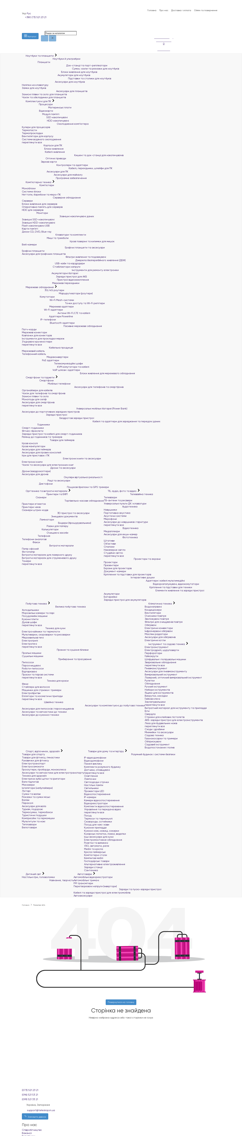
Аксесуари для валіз (34, 806)
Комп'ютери (38, 185)
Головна (151, 10)
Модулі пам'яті (40, 114)
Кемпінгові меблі (93, 858)
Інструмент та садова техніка (165, 644)
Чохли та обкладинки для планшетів (44, 97)
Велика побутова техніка (54, 606)
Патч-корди (29, 329)
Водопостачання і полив (159, 747)
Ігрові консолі (30, 443)
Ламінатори (38, 519)
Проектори (110, 562)
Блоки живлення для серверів (39, 203)
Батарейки (110, 596)
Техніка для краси (45, 680)
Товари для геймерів (48, 440)
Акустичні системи (115, 515)
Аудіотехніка (120, 506)
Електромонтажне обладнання (103, 839)
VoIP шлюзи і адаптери (51, 369)
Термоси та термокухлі (98, 818)
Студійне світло (113, 552)
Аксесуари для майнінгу (52, 174)
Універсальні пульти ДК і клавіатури (125, 503)
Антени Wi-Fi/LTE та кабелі (56, 313)
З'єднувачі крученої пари (37, 341)
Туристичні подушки (34, 815)
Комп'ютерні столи (95, 855)
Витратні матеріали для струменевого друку (49, 557)
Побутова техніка (34, 603)
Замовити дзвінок (35, 1116)
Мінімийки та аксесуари (159, 732)
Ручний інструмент (156, 686)
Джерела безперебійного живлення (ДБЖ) (74, 260)
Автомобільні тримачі (86, 880)
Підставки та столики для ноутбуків (66, 78)
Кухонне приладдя (95, 827)
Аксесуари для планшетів (54, 91)
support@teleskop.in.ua (41, 1110)
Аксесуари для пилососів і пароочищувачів (48, 708)
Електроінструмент (157, 647)
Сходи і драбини (155, 729)
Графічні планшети (33, 250)
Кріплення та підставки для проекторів (127, 574)
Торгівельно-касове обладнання (63, 500)
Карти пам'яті (30, 228)
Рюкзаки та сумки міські (36, 796)
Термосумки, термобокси (37, 812)
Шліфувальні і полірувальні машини (165, 659)
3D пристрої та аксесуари (56, 513)
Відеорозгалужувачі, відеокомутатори (151, 583)
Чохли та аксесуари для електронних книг (48, 464)
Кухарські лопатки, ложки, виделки (105, 833)
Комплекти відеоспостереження (103, 806)
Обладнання (152, 683)
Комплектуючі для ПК (37, 101)
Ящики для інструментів (159, 692)
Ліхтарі (26, 790)
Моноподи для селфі (34, 399)
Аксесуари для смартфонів (38, 402)
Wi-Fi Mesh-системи (48, 300)
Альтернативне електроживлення (104, 864)
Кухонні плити (30, 619)
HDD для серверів (32, 209)
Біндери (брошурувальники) (56, 522)
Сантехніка (91, 870)
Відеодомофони (93, 760)
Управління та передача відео (102, 809)
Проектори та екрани (132, 558)
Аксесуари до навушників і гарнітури (126, 521)
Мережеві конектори (34, 332)
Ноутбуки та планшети (38, 55)
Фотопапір (28, 551)
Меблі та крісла (93, 848)
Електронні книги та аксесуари (61, 458)
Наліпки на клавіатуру (35, 84)
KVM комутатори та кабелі (55, 366)
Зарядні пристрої (44, 414)
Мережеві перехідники (50, 283)
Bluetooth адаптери (48, 322)
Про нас (163, 10)
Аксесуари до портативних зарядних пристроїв (51, 411)
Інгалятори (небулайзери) (37, 787)
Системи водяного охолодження (41, 139)
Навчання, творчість (48, 880)
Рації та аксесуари (46, 480)
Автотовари (83, 874)
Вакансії (27, 1133)
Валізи (25, 799)
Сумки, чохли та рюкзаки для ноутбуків (70, 68)
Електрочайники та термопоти (41, 631)
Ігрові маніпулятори (33, 446)
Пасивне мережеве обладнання (62, 326)
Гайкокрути (151, 656)
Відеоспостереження (97, 794)
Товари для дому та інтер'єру (104, 751)
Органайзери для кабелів (37, 390)
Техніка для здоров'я (34, 775)
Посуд (88, 815)
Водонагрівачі (153, 606)
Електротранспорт (34, 763)
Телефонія (36, 535)
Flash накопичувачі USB (36, 225)
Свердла (150, 714)
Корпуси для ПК (42, 145)
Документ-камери (115, 571)
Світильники (91, 788)
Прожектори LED (94, 791)
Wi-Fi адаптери (42, 309)
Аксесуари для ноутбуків (53, 81)
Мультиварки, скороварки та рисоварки (46, 634)
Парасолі (27, 802)
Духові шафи (29, 622)
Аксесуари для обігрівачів (160, 637)
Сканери (34, 497)
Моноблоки (29, 188)
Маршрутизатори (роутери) (57, 293)
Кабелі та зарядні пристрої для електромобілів (102, 892)
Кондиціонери (153, 609)
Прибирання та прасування (56, 659)
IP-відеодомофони (95, 757)
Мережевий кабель (33, 350)
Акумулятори (111, 593)
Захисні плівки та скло (35, 396)
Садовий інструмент (157, 744)
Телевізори (110, 497)
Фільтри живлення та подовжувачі (64, 256)
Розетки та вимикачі (96, 842)
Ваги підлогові (30, 781)
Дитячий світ (32, 874)
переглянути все (32, 142)
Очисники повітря (155, 615)
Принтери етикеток (34, 503)
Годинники (36, 424)
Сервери (27, 200)
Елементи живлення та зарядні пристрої (154, 590)
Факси (31, 542)
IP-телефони (39, 319)
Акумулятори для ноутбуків (56, 75)
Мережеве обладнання (38, 287)
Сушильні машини (32, 656)
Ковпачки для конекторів (37, 335)
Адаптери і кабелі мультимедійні (144, 580)
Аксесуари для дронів (35, 474)
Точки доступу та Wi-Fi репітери (63, 303)
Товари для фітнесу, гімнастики (41, 757)
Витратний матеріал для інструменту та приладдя (176, 707)
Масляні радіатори (156, 634)
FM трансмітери (83, 883)
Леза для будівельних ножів (161, 723)
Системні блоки (31, 191)
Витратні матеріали (48, 545)
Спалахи (109, 546)
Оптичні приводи (44, 158)
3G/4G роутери (43, 290)
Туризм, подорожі (32, 809)
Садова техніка (154, 735)
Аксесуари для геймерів (36, 449)
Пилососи (28, 662)
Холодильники (30, 609)
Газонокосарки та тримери (161, 738)
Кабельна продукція (47, 347)
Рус (29, 13)
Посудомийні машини (34, 615)
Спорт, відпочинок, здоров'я (41, 751)
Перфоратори (153, 653)
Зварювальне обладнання (160, 662)
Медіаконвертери (45, 356)
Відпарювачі (29, 671)
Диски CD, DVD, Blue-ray (36, 231)
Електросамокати (33, 766)
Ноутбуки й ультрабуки (51, 58)
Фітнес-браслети (32, 430)
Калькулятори (40, 529)
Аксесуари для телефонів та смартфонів (72, 386)
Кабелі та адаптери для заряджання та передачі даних (91, 421)
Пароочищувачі (31, 665)
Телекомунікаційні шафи (52, 363)
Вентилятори (153, 612)
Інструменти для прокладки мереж (43, 338)
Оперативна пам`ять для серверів (42, 206)
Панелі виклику (93, 763)
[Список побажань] (155, 26)
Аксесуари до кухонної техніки (40, 714)
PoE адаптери (40, 360)
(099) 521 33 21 (30, 1099)
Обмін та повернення (205, 10)
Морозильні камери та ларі (38, 612)
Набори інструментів (157, 689)
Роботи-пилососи (33, 668)
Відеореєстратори (96, 803)
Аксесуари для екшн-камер (120, 534)
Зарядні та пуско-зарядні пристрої (117, 889)
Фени (25, 683)
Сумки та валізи (31, 793)
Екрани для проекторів (118, 568)
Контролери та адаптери (55, 165)
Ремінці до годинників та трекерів (42, 436)
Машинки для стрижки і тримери (41, 690)
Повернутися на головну (121, 1002)
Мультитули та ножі (33, 821)
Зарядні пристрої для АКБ (54, 276)
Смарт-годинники (33, 427)
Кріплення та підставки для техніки (148, 587)
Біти (147, 710)
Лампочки (90, 778)
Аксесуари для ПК (45, 171)
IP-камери (90, 797)
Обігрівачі (150, 625)
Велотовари (29, 827)
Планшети (36, 62)
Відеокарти (37, 110)
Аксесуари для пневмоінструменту (166, 671)
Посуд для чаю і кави (96, 824)
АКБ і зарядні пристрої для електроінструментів (174, 720)
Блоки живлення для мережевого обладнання (78, 373)
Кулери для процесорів (36, 127)
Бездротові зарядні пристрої (58, 418)
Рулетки (150, 680)
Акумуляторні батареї (50, 273)
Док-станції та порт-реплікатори (64, 65)
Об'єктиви (110, 543)
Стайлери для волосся (36, 686)
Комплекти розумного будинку (102, 766)
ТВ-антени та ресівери (118, 500)
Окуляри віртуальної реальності (62, 477)
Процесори (37, 104)
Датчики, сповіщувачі (97, 769)
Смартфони (38, 380)
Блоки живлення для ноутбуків (59, 71)
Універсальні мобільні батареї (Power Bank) (74, 408)
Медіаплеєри (112, 531)
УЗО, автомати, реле (96, 845)
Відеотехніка (121, 528)
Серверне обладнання (51, 197)
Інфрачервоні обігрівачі (158, 631)
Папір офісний (30, 548)
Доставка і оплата (181, 10)
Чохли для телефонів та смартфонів (43, 393)
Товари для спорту (33, 754)
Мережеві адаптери (48, 306)
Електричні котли (155, 640)
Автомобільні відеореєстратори (93, 877)
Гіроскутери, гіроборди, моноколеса (44, 769)
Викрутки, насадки (156, 695)
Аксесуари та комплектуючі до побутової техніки (83, 705)
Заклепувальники (155, 701)
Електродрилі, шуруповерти (162, 650)
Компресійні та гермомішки (38, 818)
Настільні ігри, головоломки (38, 877)
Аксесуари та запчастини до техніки (44, 711)
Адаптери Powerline (47, 316)
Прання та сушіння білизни (55, 649)
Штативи (109, 540)
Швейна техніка (42, 702)
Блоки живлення (42, 148)
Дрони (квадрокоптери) (36, 471)
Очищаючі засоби (45, 532)
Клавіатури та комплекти (54, 234)
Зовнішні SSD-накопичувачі (38, 219)
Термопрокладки (32, 133)
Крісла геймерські (95, 852)
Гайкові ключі (152, 698)
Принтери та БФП (45, 494)
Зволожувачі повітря (157, 618)
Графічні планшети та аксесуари (63, 247)
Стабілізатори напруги (51, 266)
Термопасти (29, 130)
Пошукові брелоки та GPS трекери (65, 487)
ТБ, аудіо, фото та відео (120, 490)
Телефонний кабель (34, 353)
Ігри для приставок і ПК (36, 455)
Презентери (111, 565)
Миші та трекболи (45, 238)
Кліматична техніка (158, 603)
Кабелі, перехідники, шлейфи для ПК (67, 168)
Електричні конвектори (159, 628)
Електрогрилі (30, 640)
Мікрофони (110, 518)
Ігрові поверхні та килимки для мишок (68, 241)
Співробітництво (32, 1129)
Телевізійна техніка (128, 494)
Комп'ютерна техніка (37, 182)
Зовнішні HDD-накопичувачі (38, 222)
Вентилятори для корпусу (37, 136)
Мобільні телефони (46, 383)
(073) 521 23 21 (30, 1090)
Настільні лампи (93, 785)
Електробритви (31, 693)
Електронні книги (32, 461)
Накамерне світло (115, 549)
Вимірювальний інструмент (161, 674)
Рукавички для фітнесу (35, 760)
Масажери (28, 784)
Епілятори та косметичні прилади (42, 696)
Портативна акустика (117, 512)
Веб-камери (29, 244)
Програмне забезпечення (54, 178)
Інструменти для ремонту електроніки (70, 270)
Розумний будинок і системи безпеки (129, 754)
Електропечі (29, 643)
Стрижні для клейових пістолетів (164, 717)
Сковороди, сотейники (98, 821)
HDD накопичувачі (45, 120)
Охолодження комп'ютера (55, 123)
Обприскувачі (153, 741)
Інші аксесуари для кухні (98, 836)
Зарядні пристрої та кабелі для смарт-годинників (52, 433)
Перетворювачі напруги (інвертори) (95, 886)
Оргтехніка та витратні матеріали (45, 490)
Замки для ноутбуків (34, 87)
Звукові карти (39, 161)
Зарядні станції (93, 867)
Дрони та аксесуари (49, 467)
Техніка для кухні (43, 628)
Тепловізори (29, 824)
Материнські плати (46, 107)
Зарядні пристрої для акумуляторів (125, 599)
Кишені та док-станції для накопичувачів (72, 155)
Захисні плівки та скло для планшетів (44, 94)
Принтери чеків (31, 507)
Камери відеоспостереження (101, 800)
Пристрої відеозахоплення (55, 279)
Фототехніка (121, 537)
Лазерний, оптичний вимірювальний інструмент (173, 677)
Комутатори (38, 296)
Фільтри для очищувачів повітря (163, 621)
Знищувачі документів (49, 516)
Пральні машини (31, 652)
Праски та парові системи (38, 674)
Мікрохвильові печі (33, 637)
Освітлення (91, 775)
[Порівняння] (155, 30)
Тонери (26, 560)
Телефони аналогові (34, 539)
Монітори (35, 212)
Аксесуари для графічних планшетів (44, 253)
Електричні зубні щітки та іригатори (43, 778)
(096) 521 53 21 (30, 1094)
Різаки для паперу (45, 526)
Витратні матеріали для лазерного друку (47, 554)
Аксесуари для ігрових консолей (41, 452)
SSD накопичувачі (45, 117)
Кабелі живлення (43, 151)
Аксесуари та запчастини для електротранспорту (53, 772)
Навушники (110, 509)
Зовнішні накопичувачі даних (58, 216)
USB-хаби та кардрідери (53, 263)
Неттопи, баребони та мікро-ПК (41, 194)
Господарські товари (96, 861)
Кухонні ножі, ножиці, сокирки (101, 830)
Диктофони (37, 483)
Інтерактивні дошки (129, 577)
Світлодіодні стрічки (96, 782)
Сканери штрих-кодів (35, 510)
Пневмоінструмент (156, 668)
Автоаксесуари (83, 895)
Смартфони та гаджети (38, 377)
